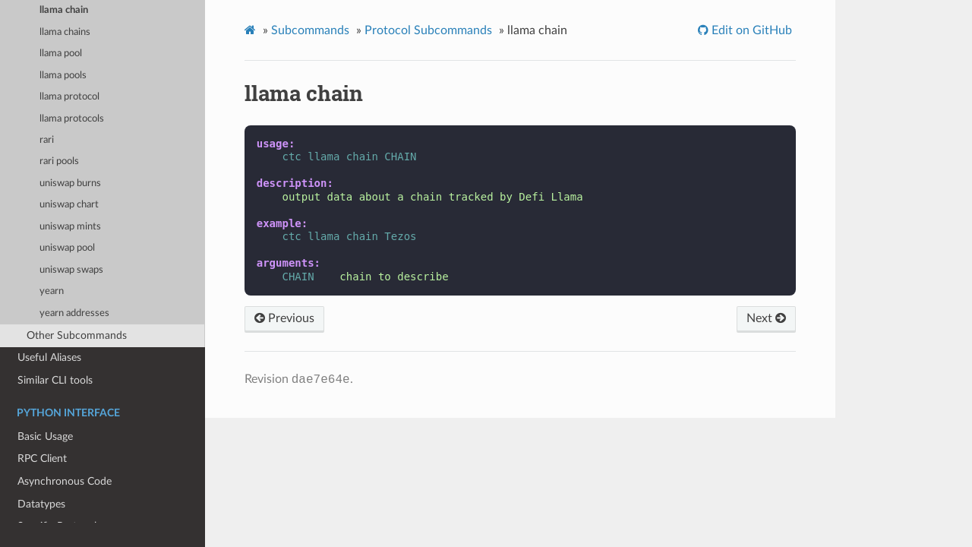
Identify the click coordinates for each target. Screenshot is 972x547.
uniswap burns (70, 183)
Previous (284, 318)
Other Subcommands (77, 335)
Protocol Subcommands (428, 30)
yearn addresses (74, 313)
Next (766, 318)
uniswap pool (67, 248)
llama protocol (69, 97)
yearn (51, 291)
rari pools (59, 161)
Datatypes (41, 504)
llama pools (63, 76)
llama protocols (71, 119)
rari (46, 140)
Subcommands (310, 30)
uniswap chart (69, 205)
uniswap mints (70, 227)
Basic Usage (45, 436)
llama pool (60, 53)
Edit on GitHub (750, 30)
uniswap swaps (71, 270)
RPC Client (42, 458)
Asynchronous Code (64, 481)
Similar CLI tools (55, 380)
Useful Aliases (49, 357)
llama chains (64, 32)
